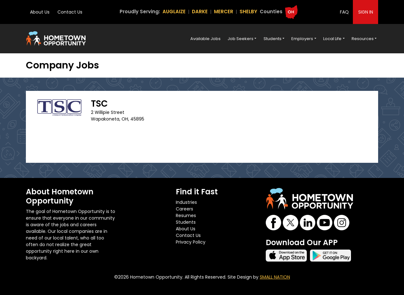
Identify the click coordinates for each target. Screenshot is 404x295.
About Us (40, 12)
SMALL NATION (275, 277)
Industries (186, 202)
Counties (271, 11)
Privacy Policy (190, 242)
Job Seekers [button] (240, 39)
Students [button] (273, 39)
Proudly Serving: (140, 11)
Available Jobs (205, 39)
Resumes (186, 215)
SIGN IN (365, 12)
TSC (99, 103)
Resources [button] (363, 39)
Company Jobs (62, 65)
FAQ (344, 12)
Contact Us (69, 12)
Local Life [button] (332, 39)
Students (186, 222)
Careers (184, 209)
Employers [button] (302, 39)
